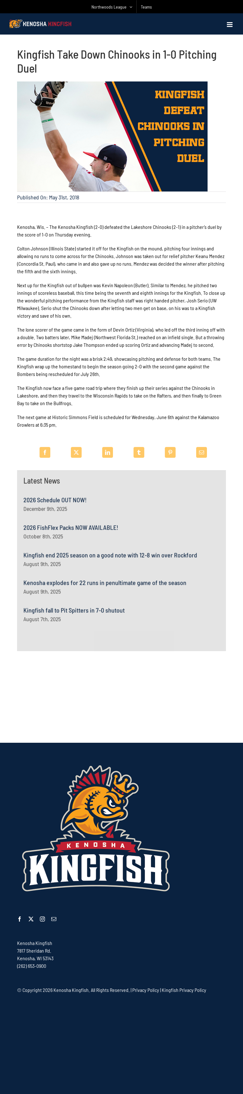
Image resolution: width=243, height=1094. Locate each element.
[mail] (53, 919)
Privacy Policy (145, 990)
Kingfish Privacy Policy (184, 990)
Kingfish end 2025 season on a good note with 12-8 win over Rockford (110, 558)
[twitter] (31, 919)
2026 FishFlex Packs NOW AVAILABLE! (70, 530)
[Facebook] (45, 452)
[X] (76, 452)
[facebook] (19, 919)
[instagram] (42, 919)
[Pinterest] (170, 452)
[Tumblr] (139, 452)
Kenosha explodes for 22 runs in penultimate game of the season (104, 585)
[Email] (202, 452)
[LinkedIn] (108, 452)
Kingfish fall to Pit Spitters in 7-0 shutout (74, 613)
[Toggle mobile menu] (230, 24)
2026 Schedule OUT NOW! (55, 503)
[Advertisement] (121, 696)
